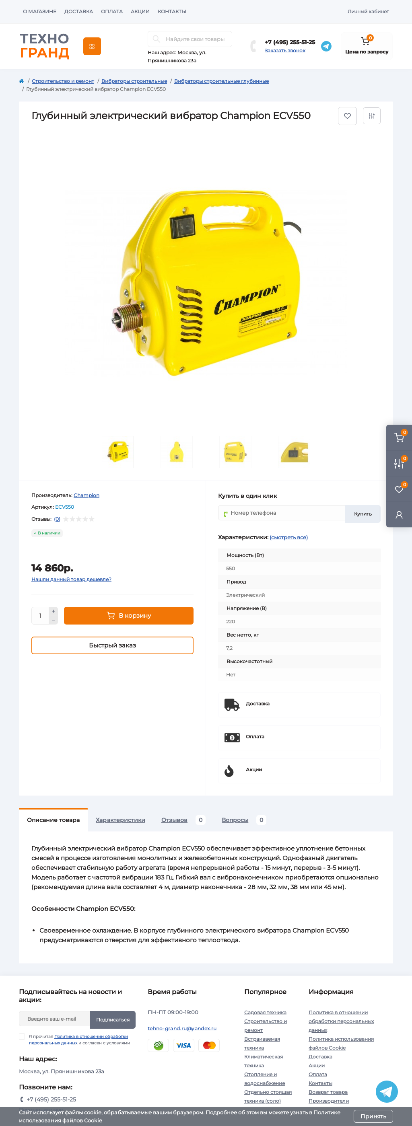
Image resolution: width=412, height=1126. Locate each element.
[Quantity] (40, 616)
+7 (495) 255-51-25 (290, 42)
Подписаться (113, 1020)
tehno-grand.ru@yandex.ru (182, 1028)
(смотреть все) (289, 537)
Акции (140, 11)
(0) (57, 519)
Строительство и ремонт (63, 81)
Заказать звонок (285, 50)
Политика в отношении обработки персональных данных (341, 1021)
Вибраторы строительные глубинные (221, 81)
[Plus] (53, 611)
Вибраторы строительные (134, 81)
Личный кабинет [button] (368, 11)
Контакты (172, 11)
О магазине (39, 11)
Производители (329, 1101)
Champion (86, 495)
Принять (373, 1116)
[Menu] (92, 46)
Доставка (78, 11)
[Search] (156, 39)
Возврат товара (328, 1092)
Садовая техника (265, 1012)
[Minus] (53, 620)
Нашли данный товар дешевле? (71, 579)
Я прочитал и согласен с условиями (79, 1040)
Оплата (112, 11)
